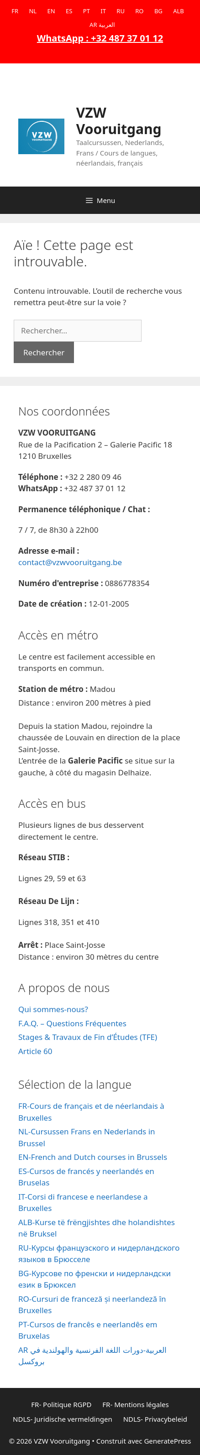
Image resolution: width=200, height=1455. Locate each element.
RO (139, 11)
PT (86, 11)
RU (120, 11)
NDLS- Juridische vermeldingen (62, 1419)
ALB (178, 11)
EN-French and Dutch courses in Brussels (92, 1157)
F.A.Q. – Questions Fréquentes (72, 1023)
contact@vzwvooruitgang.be (70, 562)
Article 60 (35, 1051)
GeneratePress (167, 1440)
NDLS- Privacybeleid (155, 1419)
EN (51, 11)
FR (14, 11)
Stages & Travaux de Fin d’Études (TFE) (87, 1037)
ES (69, 11)
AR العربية (102, 25)
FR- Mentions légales (135, 1404)
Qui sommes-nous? (53, 1009)
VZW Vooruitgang (119, 120)
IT (103, 11)
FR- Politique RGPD (61, 1404)
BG (158, 11)
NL (33, 11)
